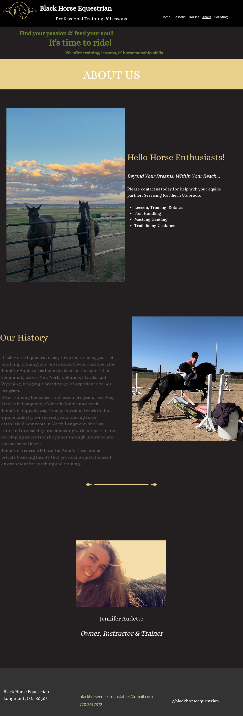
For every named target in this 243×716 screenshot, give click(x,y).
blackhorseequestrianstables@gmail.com (116, 696)
